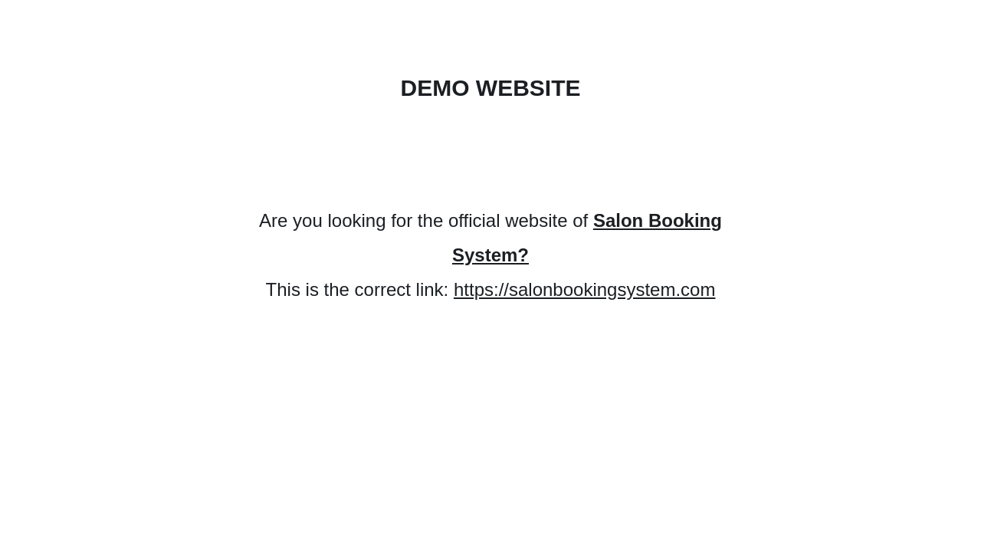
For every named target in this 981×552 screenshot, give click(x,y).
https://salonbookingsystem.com (585, 289)
